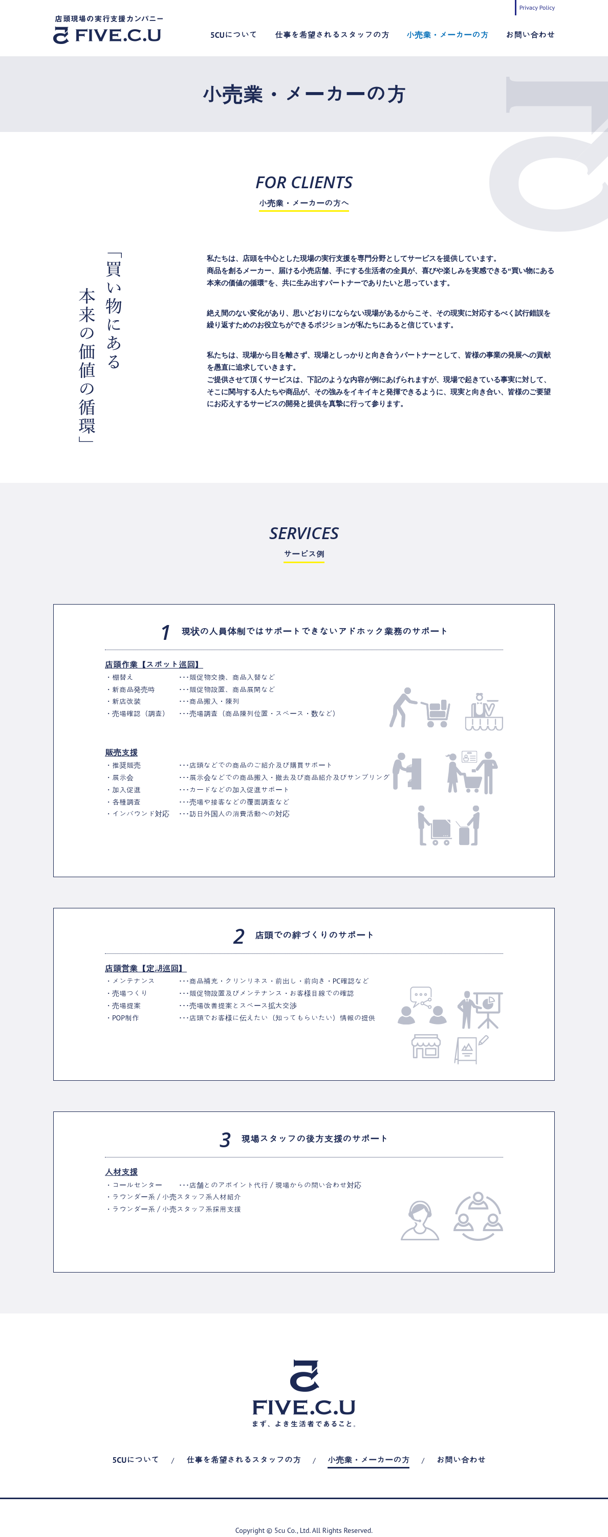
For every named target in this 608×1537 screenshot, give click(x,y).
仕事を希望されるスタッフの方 (332, 35)
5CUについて (233, 35)
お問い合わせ (530, 35)
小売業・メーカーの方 (447, 35)
